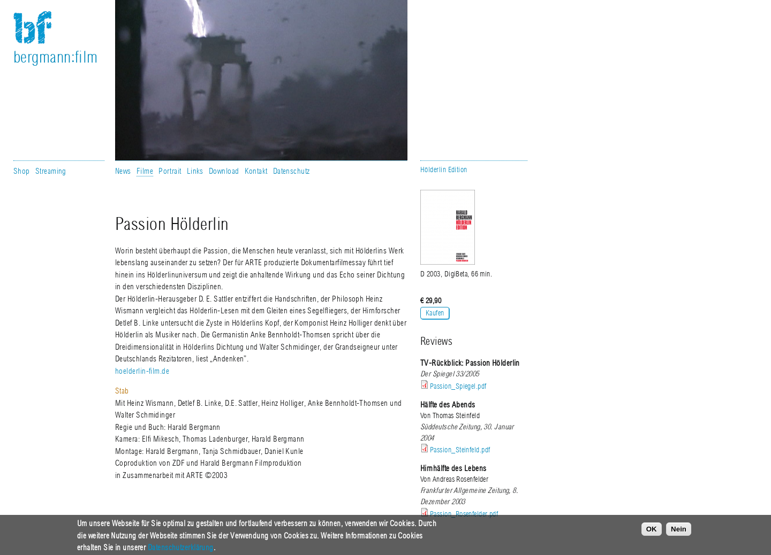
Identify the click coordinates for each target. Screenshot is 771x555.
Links (195, 171)
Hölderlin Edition (443, 169)
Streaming (50, 171)
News (123, 171)
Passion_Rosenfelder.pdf (464, 514)
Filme (145, 171)
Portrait (170, 171)
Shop (21, 171)
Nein (678, 532)
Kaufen (435, 313)
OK (651, 532)
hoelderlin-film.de (142, 371)
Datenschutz (291, 171)
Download (224, 171)
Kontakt (256, 171)
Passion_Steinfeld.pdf (460, 449)
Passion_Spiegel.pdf (458, 386)
